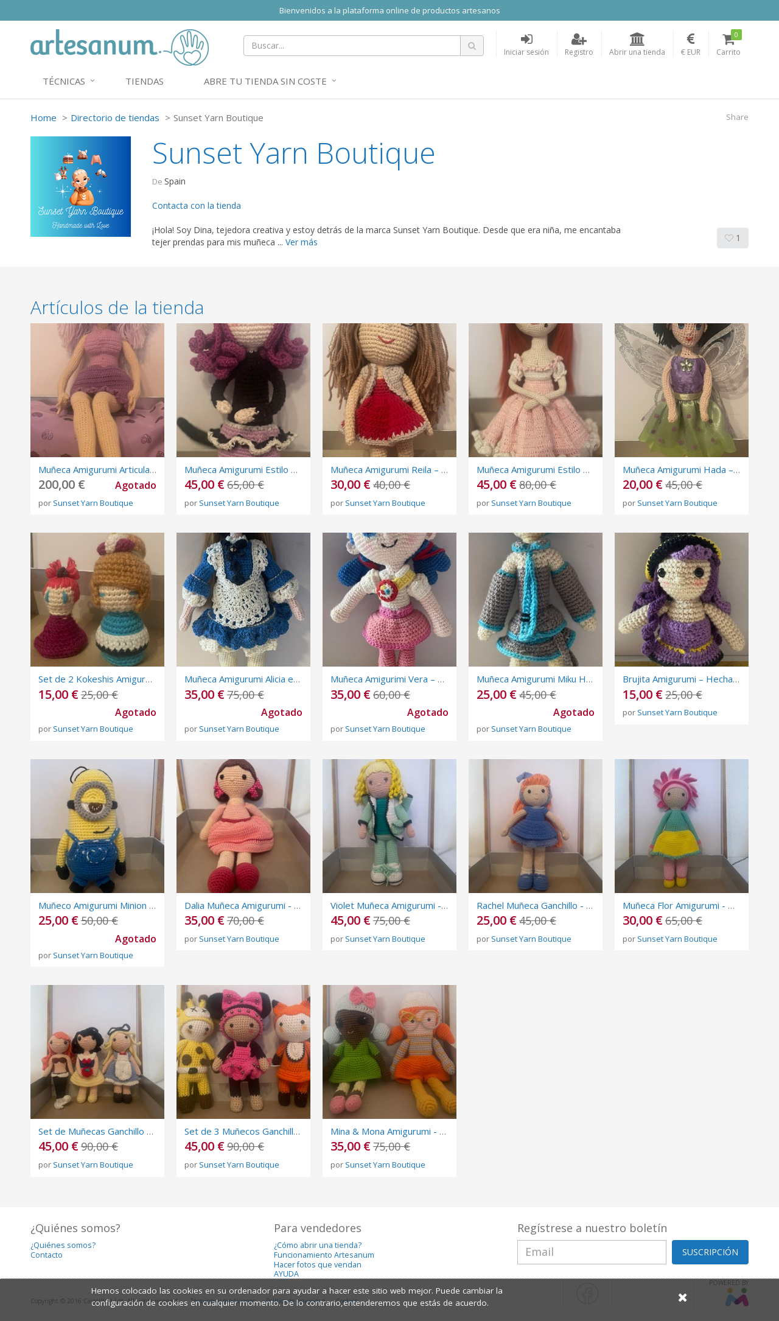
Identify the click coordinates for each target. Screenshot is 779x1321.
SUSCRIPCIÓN (710, 1252)
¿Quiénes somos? (63, 1245)
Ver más (301, 242)
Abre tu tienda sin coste (265, 81)
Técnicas (64, 81)
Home (43, 117)
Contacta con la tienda (196, 205)
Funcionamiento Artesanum (324, 1255)
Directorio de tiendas (115, 117)
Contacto (46, 1255)
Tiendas (144, 81)
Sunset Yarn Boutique (93, 502)
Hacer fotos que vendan (318, 1265)
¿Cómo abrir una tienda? (318, 1245)
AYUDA (286, 1274)
